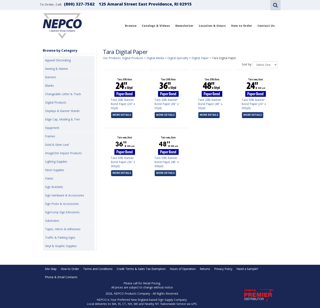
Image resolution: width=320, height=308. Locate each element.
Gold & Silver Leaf (57, 145)
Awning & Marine (56, 69)
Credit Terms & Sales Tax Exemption (141, 269)
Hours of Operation (183, 269)
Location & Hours (212, 26)
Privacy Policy (223, 269)
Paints (49, 178)
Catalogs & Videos (156, 26)
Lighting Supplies (56, 161)
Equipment (52, 128)
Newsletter (184, 26)
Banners (50, 77)
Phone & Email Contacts (61, 277)
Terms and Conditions (98, 269)
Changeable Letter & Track (63, 94)
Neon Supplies (54, 170)
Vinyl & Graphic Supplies (61, 246)
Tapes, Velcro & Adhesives (62, 229)
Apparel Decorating (58, 60)
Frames (50, 136)
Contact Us (266, 26)
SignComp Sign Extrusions (62, 212)
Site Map (51, 269)
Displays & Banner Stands (62, 111)
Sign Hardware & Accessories (64, 195)
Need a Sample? (247, 269)
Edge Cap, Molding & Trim (62, 119)
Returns (205, 269)
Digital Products (55, 102)
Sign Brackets (54, 187)
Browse (130, 26)
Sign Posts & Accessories (62, 204)
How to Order (241, 26)
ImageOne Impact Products (63, 153)
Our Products (112, 58)
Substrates (52, 221)
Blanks (49, 86)
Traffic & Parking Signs (60, 237)
